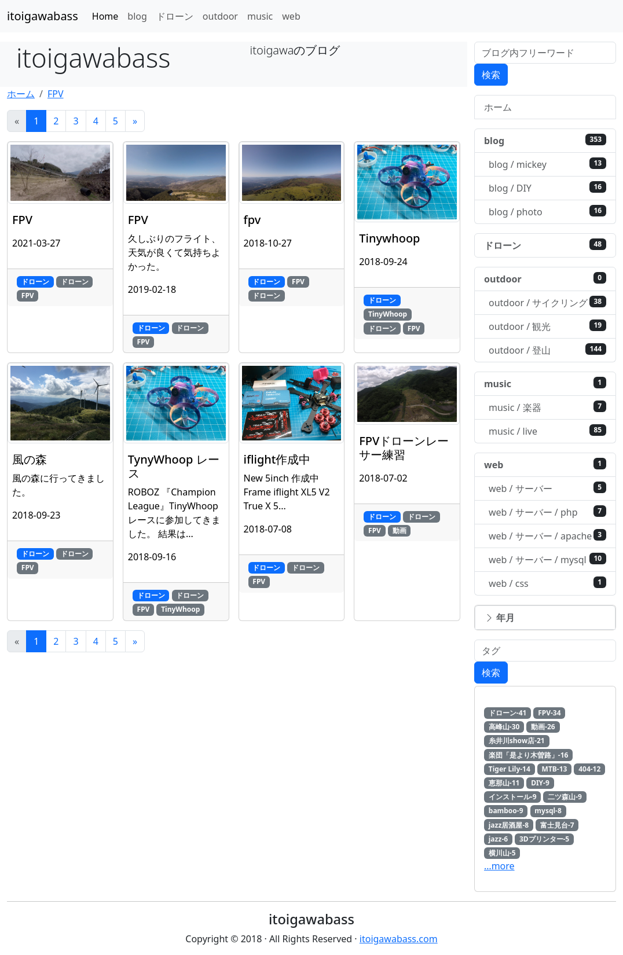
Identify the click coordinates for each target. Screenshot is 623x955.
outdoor (220, 16)
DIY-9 (540, 783)
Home (105, 16)
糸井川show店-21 (517, 740)
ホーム (21, 93)
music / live (547, 431)
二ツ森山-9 (565, 797)
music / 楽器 (547, 407)
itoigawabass (42, 16)
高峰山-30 (504, 727)
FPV (55, 93)
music (260, 16)
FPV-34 (549, 713)
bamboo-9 (506, 811)
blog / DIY (547, 187)
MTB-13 (554, 769)
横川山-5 (502, 853)
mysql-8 (547, 811)
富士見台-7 (557, 825)
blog (137, 16)
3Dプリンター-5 (544, 839)
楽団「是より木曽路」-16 (529, 755)
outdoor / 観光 (547, 326)
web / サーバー (547, 488)
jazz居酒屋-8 (509, 825)
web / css (547, 583)
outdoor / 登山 (547, 350)
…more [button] (499, 865)
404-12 (589, 769)
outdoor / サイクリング (547, 302)
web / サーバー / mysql (547, 559)
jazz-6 (498, 839)
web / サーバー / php (547, 512)
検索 (491, 74)
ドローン (174, 16)
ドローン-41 (508, 713)
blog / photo (547, 211)
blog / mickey (547, 164)
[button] (545, 617)
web (291, 16)
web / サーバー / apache (547, 535)
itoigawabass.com (399, 938)
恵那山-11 (504, 783)
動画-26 (543, 727)
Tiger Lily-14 (509, 769)
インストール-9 (513, 797)
